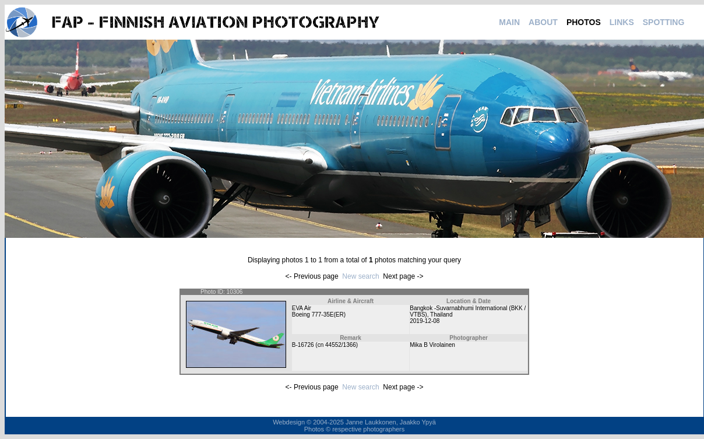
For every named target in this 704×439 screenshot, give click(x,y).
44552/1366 (340, 345)
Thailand (441, 314)
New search (360, 276)
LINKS (622, 22)
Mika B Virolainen (432, 345)
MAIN (509, 22)
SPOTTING (664, 22)
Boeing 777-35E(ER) (319, 314)
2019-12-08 (424, 321)
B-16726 (303, 345)
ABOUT (543, 22)
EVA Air (301, 308)
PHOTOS (583, 22)
